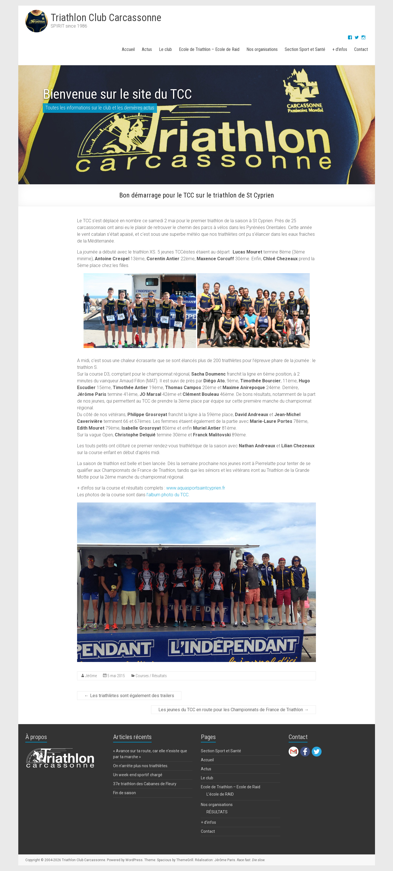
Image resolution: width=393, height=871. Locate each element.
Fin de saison (124, 793)
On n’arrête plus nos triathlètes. (140, 766)
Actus (147, 49)
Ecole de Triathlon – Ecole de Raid (209, 49)
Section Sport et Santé (305, 49)
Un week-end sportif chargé (137, 775)
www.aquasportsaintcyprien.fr (195, 488)
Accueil (128, 49)
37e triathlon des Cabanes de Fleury (144, 784)
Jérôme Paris (224, 860)
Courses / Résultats (151, 676)
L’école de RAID (220, 794)
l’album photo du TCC (167, 494)
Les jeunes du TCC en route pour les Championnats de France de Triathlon (233, 709)
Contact (361, 49)
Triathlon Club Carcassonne (106, 18)
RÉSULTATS (217, 812)
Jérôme (91, 676)
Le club (165, 49)
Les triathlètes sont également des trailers (129, 695)
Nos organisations (262, 49)
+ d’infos (339, 49)
